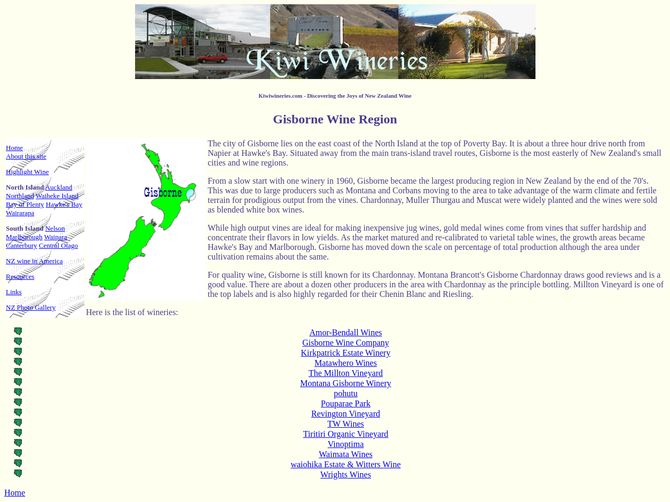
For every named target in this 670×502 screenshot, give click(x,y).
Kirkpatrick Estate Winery (346, 352)
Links (14, 292)
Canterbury (21, 245)
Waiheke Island (57, 196)
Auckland (59, 187)
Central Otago (58, 245)
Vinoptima (346, 444)
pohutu (345, 393)
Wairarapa (20, 213)
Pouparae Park (346, 403)
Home (14, 148)
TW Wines (345, 423)
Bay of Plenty (25, 204)
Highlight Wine (27, 172)
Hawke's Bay (64, 204)
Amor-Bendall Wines (345, 332)
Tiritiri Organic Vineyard (346, 433)
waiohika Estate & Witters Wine (345, 464)
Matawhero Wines (345, 362)
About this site (26, 156)
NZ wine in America (34, 261)
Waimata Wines (345, 454)
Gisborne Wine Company (345, 342)
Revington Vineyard (345, 413)
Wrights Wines (345, 474)
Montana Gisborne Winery (345, 383)
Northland (20, 196)
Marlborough (24, 237)
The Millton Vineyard (346, 373)
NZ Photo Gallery (31, 307)
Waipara (55, 237)
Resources (20, 276)
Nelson (55, 228)
